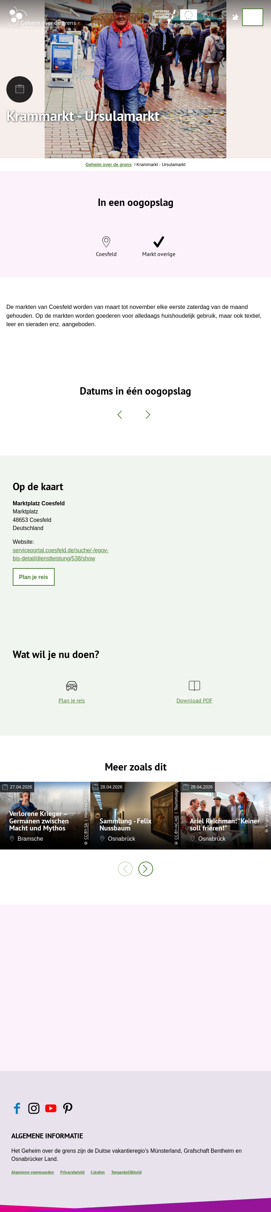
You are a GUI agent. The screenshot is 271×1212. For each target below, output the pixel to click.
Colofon (98, 1172)
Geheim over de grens (108, 164)
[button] (34, 577)
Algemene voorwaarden (32, 1172)
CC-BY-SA (85, 831)
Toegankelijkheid (126, 1172)
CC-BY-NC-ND (176, 828)
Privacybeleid (72, 1172)
